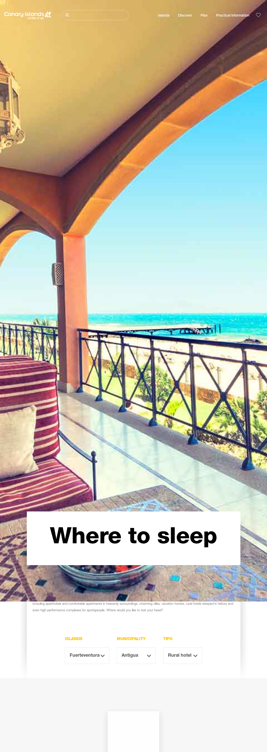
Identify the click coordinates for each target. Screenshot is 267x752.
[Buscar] (95, 15)
